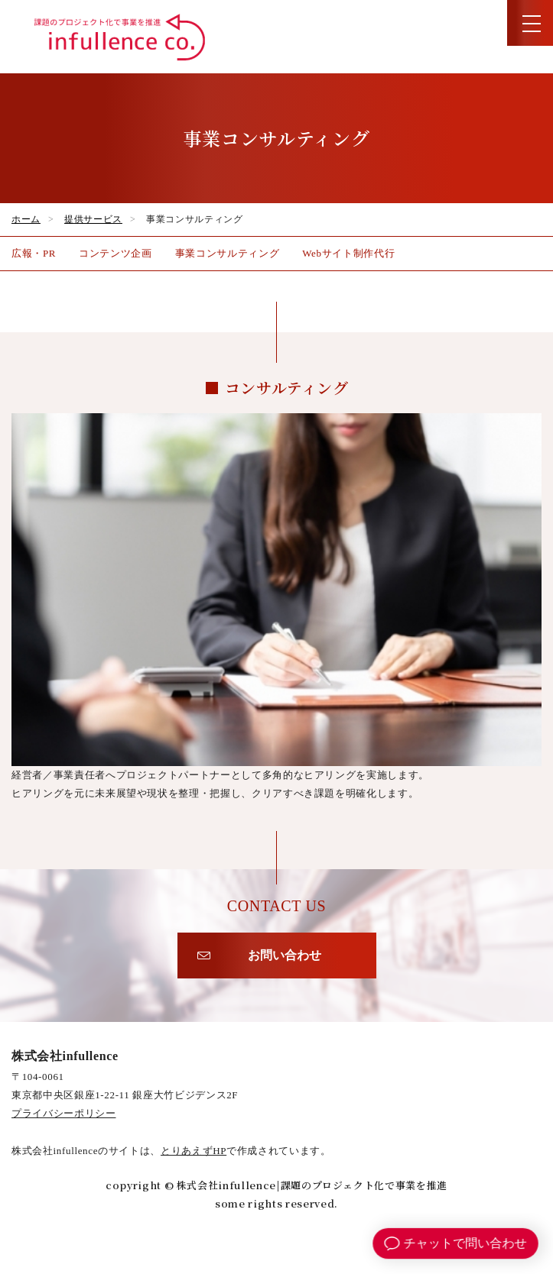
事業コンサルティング (227, 253)
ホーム (26, 219)
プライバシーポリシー (63, 1113)
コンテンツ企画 (115, 253)
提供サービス (93, 219)
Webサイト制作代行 (348, 253)
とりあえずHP (193, 1150)
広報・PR (33, 253)
